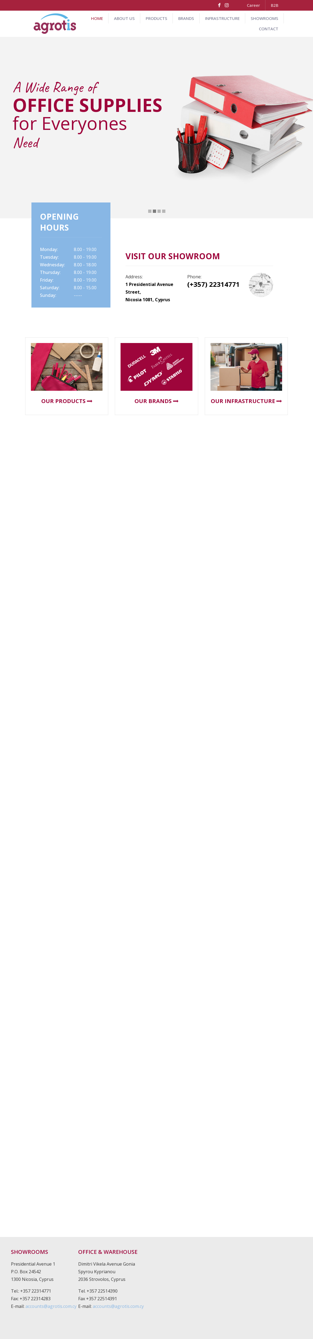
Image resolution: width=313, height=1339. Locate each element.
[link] (261, 285)
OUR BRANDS (156, 401)
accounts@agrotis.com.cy (51, 1306)
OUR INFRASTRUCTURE (246, 401)
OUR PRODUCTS (66, 401)
